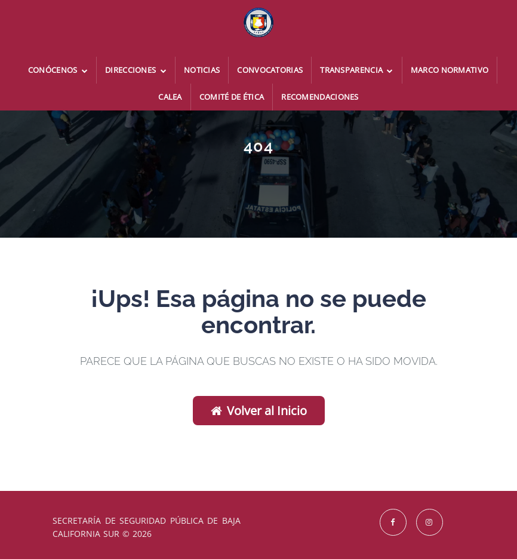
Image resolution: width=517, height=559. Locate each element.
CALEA (170, 96)
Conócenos (58, 69)
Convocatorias (270, 69)
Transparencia (356, 69)
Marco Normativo (450, 69)
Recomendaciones (320, 96)
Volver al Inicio (259, 411)
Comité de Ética (231, 96)
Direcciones (136, 69)
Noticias (202, 69)
